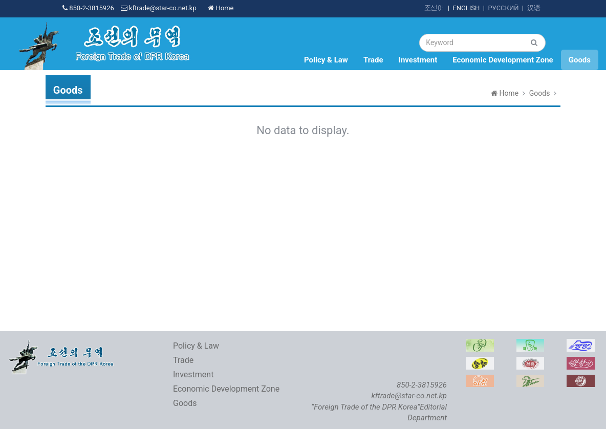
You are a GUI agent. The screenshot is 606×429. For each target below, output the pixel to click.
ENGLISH (466, 8)
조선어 (434, 8)
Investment (418, 60)
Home (220, 8)
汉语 (533, 8)
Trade (373, 60)
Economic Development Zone (502, 60)
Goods (580, 60)
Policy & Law (326, 60)
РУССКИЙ (503, 8)
